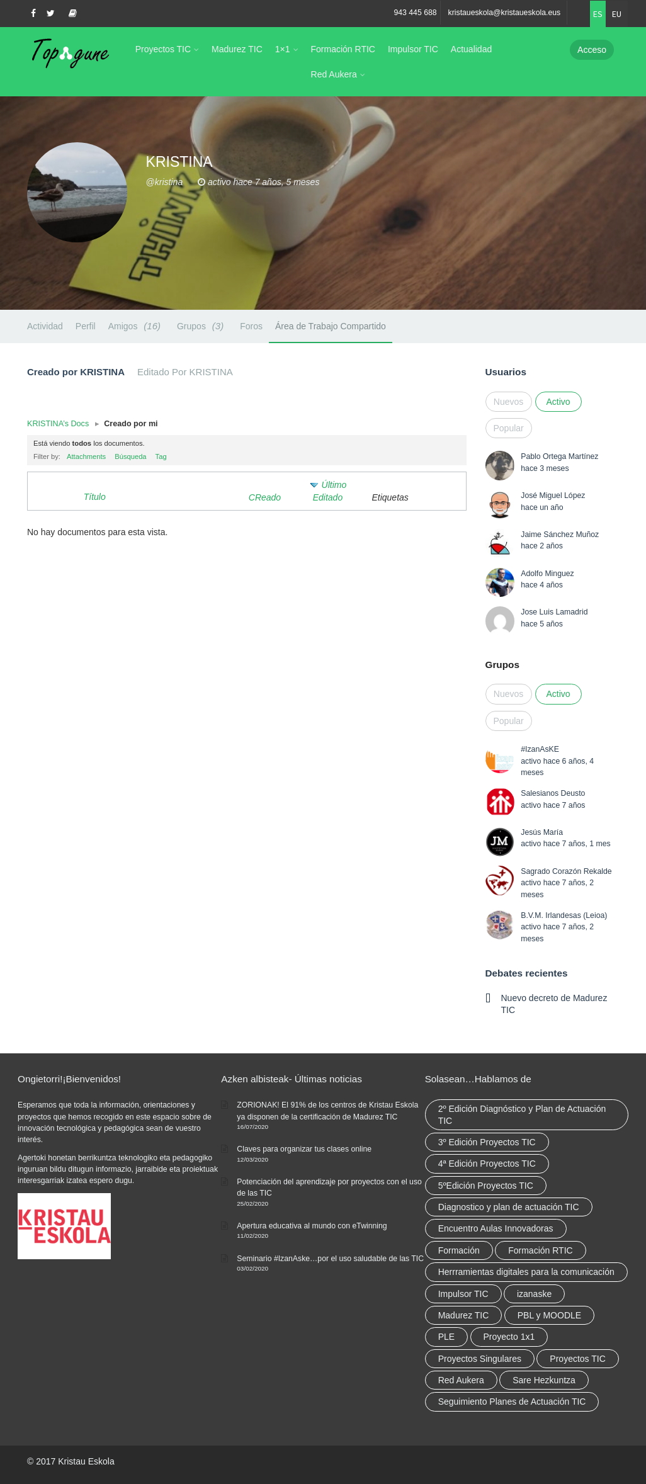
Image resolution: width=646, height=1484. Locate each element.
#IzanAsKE (540, 749)
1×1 (282, 49)
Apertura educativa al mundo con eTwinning (312, 1225)
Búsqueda (130, 456)
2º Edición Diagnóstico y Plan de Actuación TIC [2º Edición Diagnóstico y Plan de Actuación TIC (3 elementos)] (522, 1114)
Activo (558, 402)
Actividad (45, 326)
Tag (161, 456)
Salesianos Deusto (553, 793)
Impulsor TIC (413, 49)
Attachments (86, 456)
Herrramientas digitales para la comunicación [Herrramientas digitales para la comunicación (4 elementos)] (526, 1272)
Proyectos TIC (163, 49)
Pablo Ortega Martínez (559, 456)
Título (95, 497)
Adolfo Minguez (547, 573)
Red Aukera (334, 74)
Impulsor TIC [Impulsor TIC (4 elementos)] (463, 1294)
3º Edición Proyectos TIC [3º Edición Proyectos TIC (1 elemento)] (487, 1142)
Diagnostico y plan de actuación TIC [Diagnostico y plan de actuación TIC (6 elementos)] (508, 1207)
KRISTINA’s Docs (58, 423)
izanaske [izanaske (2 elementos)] (534, 1294)
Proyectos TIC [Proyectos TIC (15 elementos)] (577, 1359)
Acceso (591, 50)
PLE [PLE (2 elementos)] (446, 1337)
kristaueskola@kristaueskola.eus (504, 12)
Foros (251, 326)
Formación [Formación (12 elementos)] (459, 1250)
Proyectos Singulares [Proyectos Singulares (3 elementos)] (479, 1359)
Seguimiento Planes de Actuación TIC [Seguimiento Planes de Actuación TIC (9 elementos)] (512, 1401)
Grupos (202, 326)
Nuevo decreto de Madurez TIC (554, 1003)
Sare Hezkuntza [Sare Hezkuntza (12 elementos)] (544, 1380)
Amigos (136, 326)
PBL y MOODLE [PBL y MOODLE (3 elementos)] (549, 1315)
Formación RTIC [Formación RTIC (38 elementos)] (540, 1250)
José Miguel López (553, 495)
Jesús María (542, 832)
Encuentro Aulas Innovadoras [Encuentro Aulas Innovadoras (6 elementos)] (495, 1228)
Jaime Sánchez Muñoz (560, 534)
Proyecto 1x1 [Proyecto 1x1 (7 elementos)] (509, 1337)
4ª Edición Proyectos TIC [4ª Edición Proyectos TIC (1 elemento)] (487, 1163)
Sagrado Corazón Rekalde (566, 871)
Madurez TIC (237, 49)
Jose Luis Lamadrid (554, 612)
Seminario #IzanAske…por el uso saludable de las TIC (330, 1258)
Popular (509, 428)
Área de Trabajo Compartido (330, 326)
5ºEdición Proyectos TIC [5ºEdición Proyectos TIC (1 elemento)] (485, 1186)
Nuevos (508, 402)
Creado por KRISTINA (76, 371)
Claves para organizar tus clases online (304, 1149)
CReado (265, 497)
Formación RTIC (343, 49)
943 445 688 (415, 12)
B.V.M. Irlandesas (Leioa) (564, 915)
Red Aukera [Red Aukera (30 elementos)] (461, 1380)
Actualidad (471, 49)
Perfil (86, 326)
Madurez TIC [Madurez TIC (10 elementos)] (463, 1315)
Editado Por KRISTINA (185, 371)
